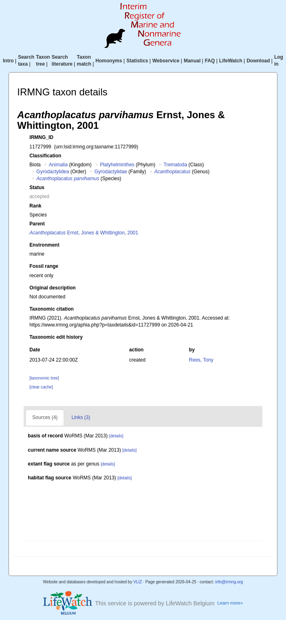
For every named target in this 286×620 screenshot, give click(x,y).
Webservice (166, 61)
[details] (116, 436)
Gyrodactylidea (52, 171)
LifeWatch (230, 61)
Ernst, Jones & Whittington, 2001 (83, 233)
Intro (8, 61)
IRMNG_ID (41, 137)
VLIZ (137, 582)
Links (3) (80, 417)
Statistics (137, 61)
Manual (192, 61)
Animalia (58, 165)
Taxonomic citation (51, 309)
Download (258, 61)
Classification (45, 156)
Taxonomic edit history (55, 337)
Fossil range (43, 266)
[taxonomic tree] (44, 378)
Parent (36, 224)
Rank (35, 206)
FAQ (210, 61)
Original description (52, 288)
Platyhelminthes (117, 165)
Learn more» (230, 602)
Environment (44, 245)
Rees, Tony (201, 360)
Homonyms (108, 61)
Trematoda (175, 165)
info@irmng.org (229, 582)
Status (36, 187)
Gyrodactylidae (111, 171)
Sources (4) (44, 417)
